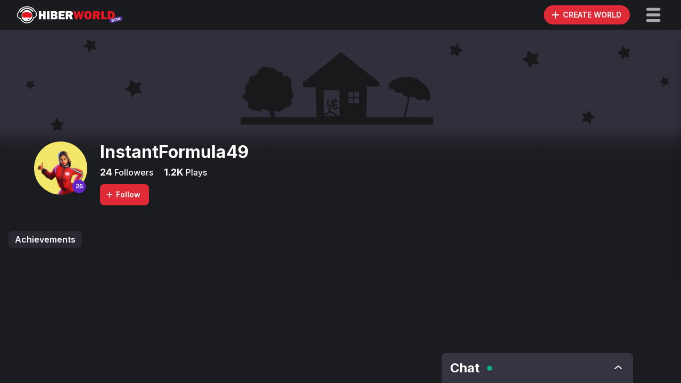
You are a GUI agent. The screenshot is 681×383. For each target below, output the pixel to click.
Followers (132, 172)
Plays (195, 172)
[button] (653, 15)
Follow (122, 194)
